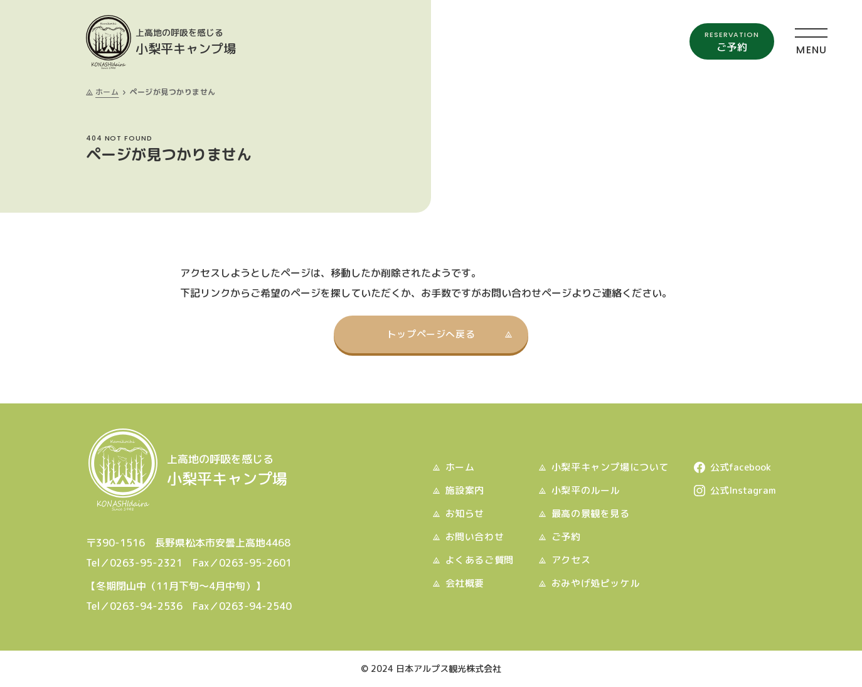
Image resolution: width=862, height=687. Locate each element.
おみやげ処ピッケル (595, 583)
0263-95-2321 (146, 563)
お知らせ (464, 513)
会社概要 (464, 583)
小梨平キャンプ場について (610, 467)
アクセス (570, 560)
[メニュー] (811, 41)
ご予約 (566, 536)
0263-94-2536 (146, 606)
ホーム (107, 92)
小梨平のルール (585, 490)
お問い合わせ (474, 536)
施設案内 (464, 490)
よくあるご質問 (479, 560)
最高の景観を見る (590, 513)
